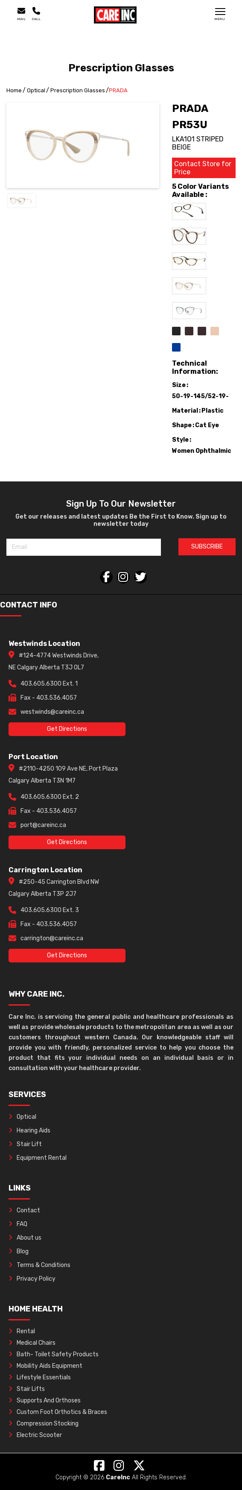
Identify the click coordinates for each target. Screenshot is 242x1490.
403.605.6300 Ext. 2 (49, 797)
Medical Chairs (32, 1342)
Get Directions (67, 729)
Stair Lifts (27, 1389)
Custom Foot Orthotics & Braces (58, 1412)
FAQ (18, 1224)
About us (25, 1237)
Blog (19, 1251)
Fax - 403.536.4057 (48, 697)
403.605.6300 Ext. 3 (49, 910)
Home (14, 90)
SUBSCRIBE (207, 546)
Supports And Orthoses (45, 1400)
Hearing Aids (29, 1130)
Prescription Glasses (77, 90)
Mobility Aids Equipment (45, 1366)
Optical (36, 90)
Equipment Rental (38, 1157)
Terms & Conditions (39, 1265)
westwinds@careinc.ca (52, 712)
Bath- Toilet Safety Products (54, 1354)
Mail (21, 14)
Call (36, 14)
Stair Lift (25, 1144)
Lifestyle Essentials (40, 1377)
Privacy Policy (32, 1278)
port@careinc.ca (43, 825)
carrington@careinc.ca (51, 938)
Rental (22, 1331)
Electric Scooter (35, 1435)
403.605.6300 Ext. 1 (49, 683)
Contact (24, 1210)
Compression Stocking (44, 1423)
